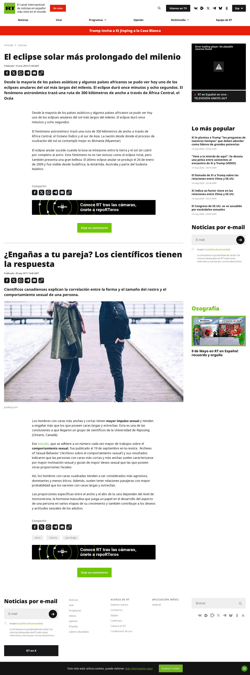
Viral (59, 20)
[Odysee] (212, 615)
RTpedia (73, 626)
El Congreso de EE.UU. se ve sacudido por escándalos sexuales (217, 207)
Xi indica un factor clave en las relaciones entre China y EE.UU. (213, 192)
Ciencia (53, 537)
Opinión (139, 20)
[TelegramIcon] (214, 8)
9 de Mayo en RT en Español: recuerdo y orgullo (215, 353)
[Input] (219, 239)
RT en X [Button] (31, 651)
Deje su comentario (94, 228)
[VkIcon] (195, 8)
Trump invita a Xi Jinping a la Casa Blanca (125, 31)
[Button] (159, 8)
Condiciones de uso (121, 631)
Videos (72, 616)
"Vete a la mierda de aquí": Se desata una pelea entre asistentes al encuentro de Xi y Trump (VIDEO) (217, 159)
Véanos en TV (178, 8)
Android (156, 604)
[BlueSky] (220, 8)
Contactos (116, 610)
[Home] (9, 8)
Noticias (23, 20)
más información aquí (139, 668)
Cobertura (116, 620)
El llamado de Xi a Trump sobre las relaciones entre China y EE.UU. (215, 176)
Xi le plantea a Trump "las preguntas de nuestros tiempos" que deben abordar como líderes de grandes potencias (219, 141)
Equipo (114, 615)
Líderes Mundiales (79, 632)
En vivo (57, 8)
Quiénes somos (119, 604)
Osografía (205, 308)
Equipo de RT (224, 20)
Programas (97, 20)
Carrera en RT (118, 626)
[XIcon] (208, 8)
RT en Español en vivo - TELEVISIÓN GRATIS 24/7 (211, 96)
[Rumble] (202, 8)
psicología (70, 537)
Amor (38, 537)
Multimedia (180, 20)
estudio (43, 443)
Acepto (214, 249)
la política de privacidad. (218, 249)
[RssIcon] (243, 615)
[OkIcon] (226, 8)
